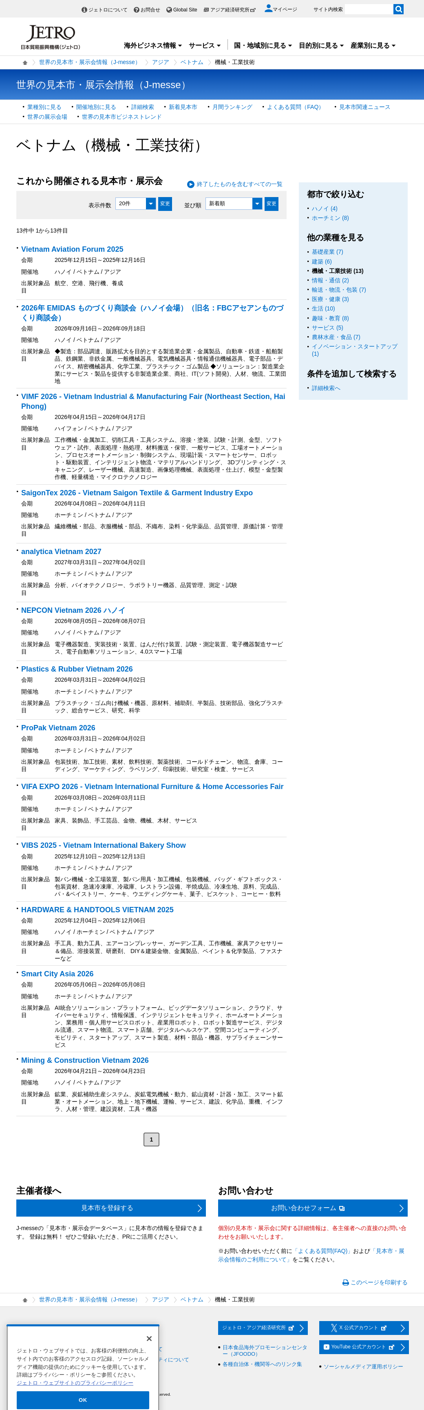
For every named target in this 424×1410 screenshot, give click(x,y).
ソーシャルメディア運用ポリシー (363, 1366)
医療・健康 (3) (330, 299)
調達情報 (31, 1339)
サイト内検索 (328, 9)
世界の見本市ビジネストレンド (122, 116)
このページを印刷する (379, 1282)
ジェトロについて (108, 10)
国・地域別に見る (263, 45)
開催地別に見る (96, 107)
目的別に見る (321, 45)
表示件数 (99, 205)
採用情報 (31, 1328)
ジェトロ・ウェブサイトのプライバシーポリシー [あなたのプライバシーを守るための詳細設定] (75, 1402)
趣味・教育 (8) (330, 318)
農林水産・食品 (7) (336, 337)
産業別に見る (373, 45)
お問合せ (150, 10)
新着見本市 (183, 107)
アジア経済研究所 (233, 10)
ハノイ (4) (325, 208)
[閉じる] (149, 1357)
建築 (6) (322, 261)
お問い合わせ (125, 1328)
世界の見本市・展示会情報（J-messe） (90, 62)
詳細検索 (142, 107)
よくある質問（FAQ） (295, 107)
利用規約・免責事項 (133, 1339)
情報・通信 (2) (330, 280)
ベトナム (192, 62)
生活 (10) (323, 308)
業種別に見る (44, 107)
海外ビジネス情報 (153, 45)
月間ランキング (232, 107)
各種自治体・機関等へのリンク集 (262, 1364)
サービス (205, 45)
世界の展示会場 (47, 116)
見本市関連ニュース (365, 107)
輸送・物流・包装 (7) (339, 289)
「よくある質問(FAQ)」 (322, 1251)
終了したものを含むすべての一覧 (240, 184)
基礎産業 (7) (327, 251)
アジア (160, 62)
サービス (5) (327, 327)
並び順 (192, 205)
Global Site (185, 10)
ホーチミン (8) (330, 218)
